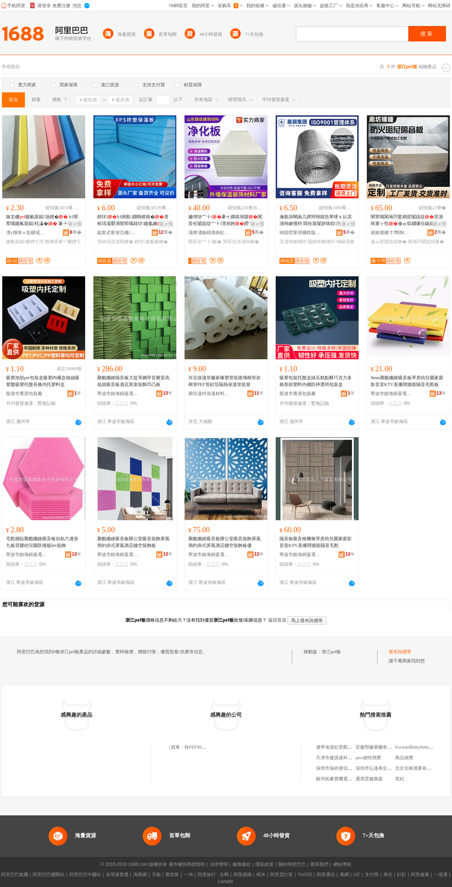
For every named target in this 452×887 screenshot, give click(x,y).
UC (357, 874)
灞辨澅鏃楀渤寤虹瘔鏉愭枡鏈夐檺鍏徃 (209, 232)
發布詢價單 (400, 651)
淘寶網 (140, 874)
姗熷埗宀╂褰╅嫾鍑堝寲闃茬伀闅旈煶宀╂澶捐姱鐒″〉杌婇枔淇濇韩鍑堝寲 (225, 220)
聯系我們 (319, 864)
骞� (75, 232)
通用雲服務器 (369, 778)
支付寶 (372, 874)
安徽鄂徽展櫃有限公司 (378, 747)
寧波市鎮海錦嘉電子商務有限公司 (118, 393)
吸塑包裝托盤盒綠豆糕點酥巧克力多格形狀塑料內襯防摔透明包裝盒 (315, 381)
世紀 (399, 778)
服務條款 (241, 864)
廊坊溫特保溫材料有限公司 (209, 393)
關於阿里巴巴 (291, 864)
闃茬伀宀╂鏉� (204, 241)
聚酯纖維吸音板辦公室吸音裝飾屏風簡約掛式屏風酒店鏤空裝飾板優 (224, 542)
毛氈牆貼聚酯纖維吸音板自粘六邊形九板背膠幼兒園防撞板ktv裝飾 (42, 542)
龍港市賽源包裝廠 (24, 393)
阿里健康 (420, 874)
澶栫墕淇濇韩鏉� (115, 241)
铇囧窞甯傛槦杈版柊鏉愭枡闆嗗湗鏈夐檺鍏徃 (300, 232)
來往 (387, 874)
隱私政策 (264, 864)
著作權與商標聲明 (187, 864)
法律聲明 (219, 864)
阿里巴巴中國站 (85, 874)
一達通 (440, 874)
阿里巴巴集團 (14, 874)
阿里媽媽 (243, 874)
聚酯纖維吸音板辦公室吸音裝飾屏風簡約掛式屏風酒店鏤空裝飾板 (133, 542)
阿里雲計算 (281, 874)
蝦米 (261, 874)
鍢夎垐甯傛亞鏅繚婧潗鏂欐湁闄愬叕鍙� (118, 232)
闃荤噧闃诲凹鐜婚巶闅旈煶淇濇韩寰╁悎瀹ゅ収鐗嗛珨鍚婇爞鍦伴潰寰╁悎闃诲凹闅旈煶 (407, 220)
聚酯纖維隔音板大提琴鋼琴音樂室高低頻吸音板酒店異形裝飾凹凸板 (133, 381)
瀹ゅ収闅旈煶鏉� (389, 241)
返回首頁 (277, 620)
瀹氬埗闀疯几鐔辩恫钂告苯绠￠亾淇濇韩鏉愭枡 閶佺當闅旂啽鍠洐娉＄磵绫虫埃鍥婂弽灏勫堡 (316, 220)
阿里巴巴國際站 (48, 874)
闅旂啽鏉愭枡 (321, 241)
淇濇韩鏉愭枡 (293, 241)
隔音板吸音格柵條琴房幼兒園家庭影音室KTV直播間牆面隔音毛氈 (315, 542)
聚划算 (172, 874)
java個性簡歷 (368, 757)
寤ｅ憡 (75, 224)
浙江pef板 (331, 651)
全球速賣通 (117, 874)
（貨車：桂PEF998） (187, 747)
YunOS (305, 874)
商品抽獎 (404, 757)
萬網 (344, 874)
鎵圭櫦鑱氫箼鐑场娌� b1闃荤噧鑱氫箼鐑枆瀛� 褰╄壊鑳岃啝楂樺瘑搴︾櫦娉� (43, 220)
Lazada (225, 881)
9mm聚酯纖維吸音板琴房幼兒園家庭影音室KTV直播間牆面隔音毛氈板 (407, 381)
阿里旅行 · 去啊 (213, 874)
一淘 (188, 874)
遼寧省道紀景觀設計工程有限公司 (350, 747)
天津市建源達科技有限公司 (343, 757)
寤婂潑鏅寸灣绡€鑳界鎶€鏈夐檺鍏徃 (391, 232)
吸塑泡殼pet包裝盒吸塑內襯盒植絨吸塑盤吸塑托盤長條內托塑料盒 (42, 381)
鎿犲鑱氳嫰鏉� (151, 241)
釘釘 (401, 874)
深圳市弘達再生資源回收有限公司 (389, 768)
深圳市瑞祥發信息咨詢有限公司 (347, 768)
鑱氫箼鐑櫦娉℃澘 (24, 241)
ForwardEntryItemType (416, 747)
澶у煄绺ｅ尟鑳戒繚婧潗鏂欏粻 (26, 232)
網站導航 (342, 864)
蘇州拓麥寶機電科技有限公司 (345, 778)
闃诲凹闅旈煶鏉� (426, 241)
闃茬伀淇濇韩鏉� (241, 241)
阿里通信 (326, 874)
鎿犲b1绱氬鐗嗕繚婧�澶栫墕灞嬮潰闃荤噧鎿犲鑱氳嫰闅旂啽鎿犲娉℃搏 (134, 220)
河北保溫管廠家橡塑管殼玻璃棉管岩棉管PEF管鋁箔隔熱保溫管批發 (224, 381)
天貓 (156, 874)
